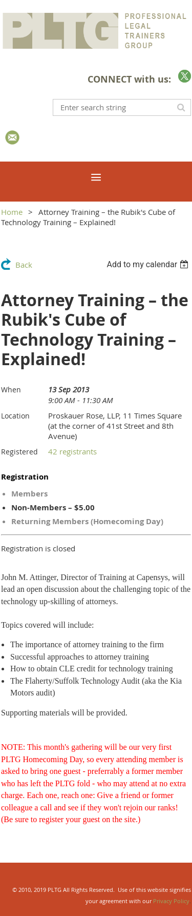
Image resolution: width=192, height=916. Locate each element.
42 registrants (72, 451)
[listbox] (148, 264)
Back (23, 265)
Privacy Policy (171, 901)
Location (15, 416)
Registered (19, 451)
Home (12, 212)
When (11, 389)
